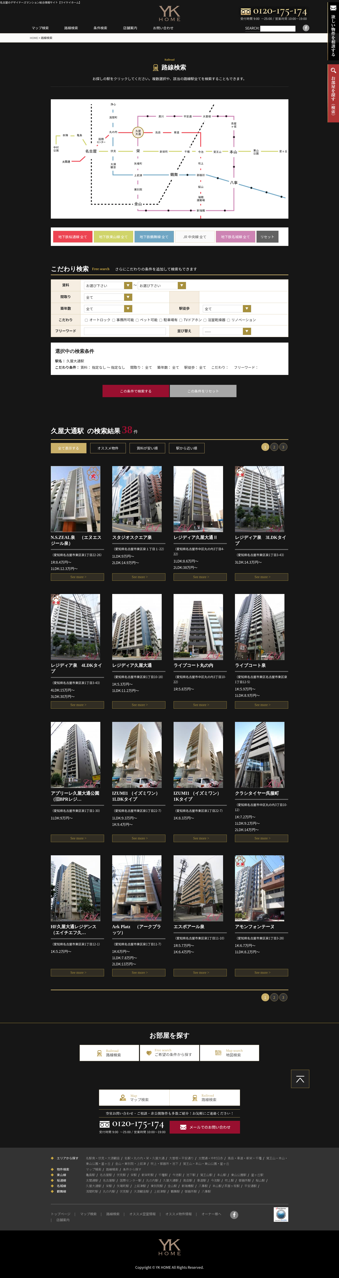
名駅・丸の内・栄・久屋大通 (145, 1158)
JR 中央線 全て (195, 236)
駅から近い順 (186, 448)
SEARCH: (248, 28)
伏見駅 (121, 1174)
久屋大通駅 (170, 1180)
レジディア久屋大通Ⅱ (196, 537)
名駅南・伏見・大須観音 (103, 1158)
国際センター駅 (130, 1180)
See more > (77, 577)
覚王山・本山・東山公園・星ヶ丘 (206, 1163)
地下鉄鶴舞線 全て (154, 236)
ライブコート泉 (250, 665)
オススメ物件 (108, 448)
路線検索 (73, 27)
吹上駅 (229, 1180)
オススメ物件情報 (178, 1214)
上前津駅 (140, 1186)
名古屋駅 (106, 1174)
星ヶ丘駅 (257, 1174)
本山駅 (221, 1174)
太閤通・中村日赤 (210, 1158)
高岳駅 (187, 1180)
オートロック (97, 319)
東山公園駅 (238, 1174)
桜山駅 (260, 1180)
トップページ (61, 1214)
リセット (267, 236)
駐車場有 (168, 319)
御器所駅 (245, 1180)
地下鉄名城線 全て (235, 236)
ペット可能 (147, 319)
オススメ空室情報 (142, 1214)
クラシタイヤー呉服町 (257, 793)
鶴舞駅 (175, 1191)
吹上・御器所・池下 (164, 1163)
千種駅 (163, 1174)
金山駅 (172, 1186)
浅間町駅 (92, 1191)
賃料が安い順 (147, 448)
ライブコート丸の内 (193, 665)
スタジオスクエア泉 (132, 537)
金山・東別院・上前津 (130, 1163)
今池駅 (177, 1174)
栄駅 (134, 1174)
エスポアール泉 (189, 926)
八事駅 (203, 1186)
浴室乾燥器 (214, 319)
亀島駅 (90, 1174)
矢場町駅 (123, 1186)
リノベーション (241, 319)
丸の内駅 (152, 1180)
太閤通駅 (92, 1180)
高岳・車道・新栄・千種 (245, 1158)
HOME (34, 38)
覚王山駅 (206, 1174)
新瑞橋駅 (188, 1186)
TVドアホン (190, 319)
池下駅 (191, 1174)
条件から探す (132, 1169)
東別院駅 (157, 1186)
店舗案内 (133, 27)
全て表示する (68, 448)
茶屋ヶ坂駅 (232, 1186)
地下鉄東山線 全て (113, 236)
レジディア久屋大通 (132, 665)
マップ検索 (41, 27)
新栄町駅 (147, 1174)
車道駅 (201, 1180)
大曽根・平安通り (181, 1158)
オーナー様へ (211, 1214)
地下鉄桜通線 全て (72, 236)
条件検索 (103, 27)
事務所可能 (123, 319)
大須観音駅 (141, 1191)
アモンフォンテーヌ (255, 926)
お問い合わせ (167, 27)
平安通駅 (250, 1186)
